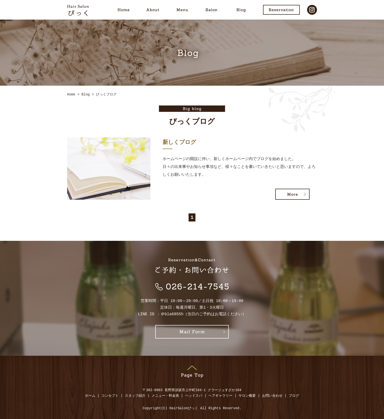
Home (123, 10)
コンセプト (110, 396)
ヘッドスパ (193, 396)
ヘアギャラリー (220, 396)
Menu (182, 10)
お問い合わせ (272, 396)
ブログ (294, 396)
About (153, 10)
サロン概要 (247, 396)
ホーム (90, 396)
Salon (211, 10)
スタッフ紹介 (135, 396)
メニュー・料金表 (165, 396)
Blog (241, 10)
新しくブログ (179, 142)
